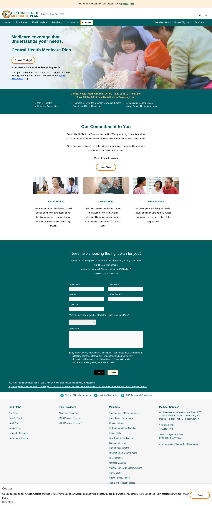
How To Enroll (15, 418)
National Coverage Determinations (125, 468)
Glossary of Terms (118, 443)
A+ (201, 15)
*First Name (74, 284)
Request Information (18, 433)
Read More (7, 502)
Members (57, 22)
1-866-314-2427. (167, 425)
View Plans (106, 167)
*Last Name (113, 284)
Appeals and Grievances (121, 418)
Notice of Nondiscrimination (78, 395)
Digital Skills (115, 433)
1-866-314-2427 (123, 269)
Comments (74, 328)
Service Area (15, 428)
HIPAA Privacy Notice (119, 478)
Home (7, 22)
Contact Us (72, 22)
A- (206, 15)
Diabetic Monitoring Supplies (123, 428)
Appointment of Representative (124, 413)
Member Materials (117, 463)
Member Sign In (163, 22)
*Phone (72, 294)
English (44, 14)
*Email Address (115, 294)
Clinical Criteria (116, 423)
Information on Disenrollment (123, 453)
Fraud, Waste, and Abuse (121, 438)
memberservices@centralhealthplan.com (178, 444)
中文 (62, 14)
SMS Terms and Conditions (138, 395)
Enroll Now (14, 423)
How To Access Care (119, 448)
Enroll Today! (23, 60)
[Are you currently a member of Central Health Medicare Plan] (82, 322)
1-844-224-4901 (127, 4)
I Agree (200, 495)
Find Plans (21, 22)
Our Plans (13, 413)
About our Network (68, 413)
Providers (200, 22)
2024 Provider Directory (70, 423)
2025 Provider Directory (70, 418)
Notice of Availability (108, 395)
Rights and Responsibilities (122, 483)
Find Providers (39, 22)
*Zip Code (73, 304)
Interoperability (116, 458)
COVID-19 (86, 22)
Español (54, 14)
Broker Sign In (181, 22)
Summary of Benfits (18, 438)
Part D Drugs (115, 473)
